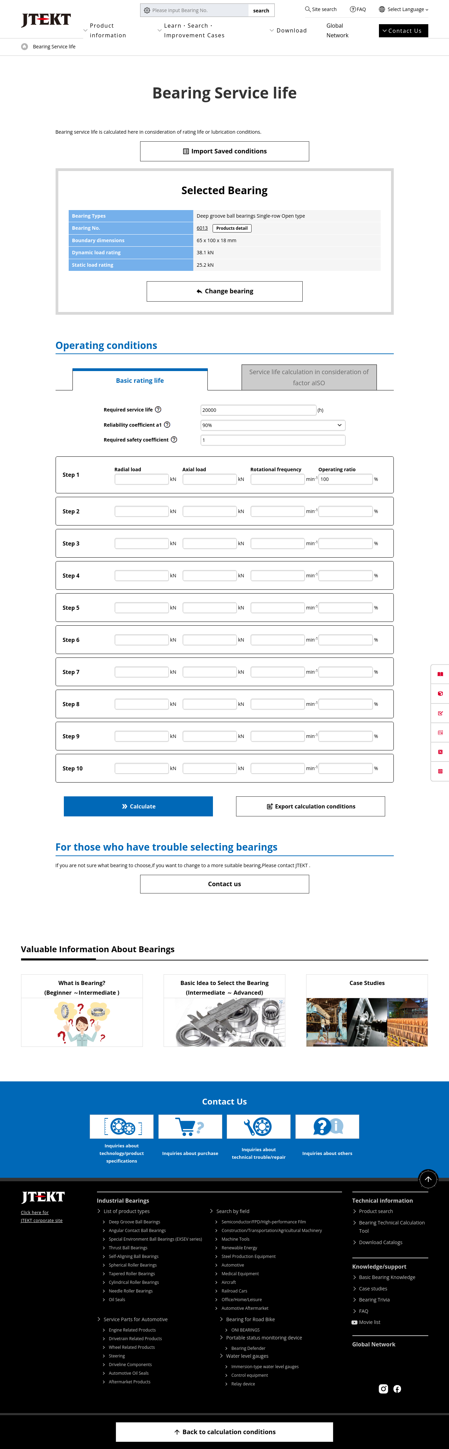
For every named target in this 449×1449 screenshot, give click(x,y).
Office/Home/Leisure (242, 1300)
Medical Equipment (240, 1274)
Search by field (232, 1211)
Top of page (24, 46)
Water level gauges (247, 1356)
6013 (202, 228)
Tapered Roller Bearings (132, 1274)
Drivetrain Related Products (135, 1339)
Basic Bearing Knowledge (387, 1277)
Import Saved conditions (224, 151)
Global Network (337, 30)
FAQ (361, 9)
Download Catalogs (381, 1242)
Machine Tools (236, 1239)
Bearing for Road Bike (250, 1319)
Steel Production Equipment (249, 1256)
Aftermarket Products (129, 1382)
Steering (117, 1356)
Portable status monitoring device (264, 1337)
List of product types (127, 1211)
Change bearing (224, 291)
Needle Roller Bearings (131, 1291)
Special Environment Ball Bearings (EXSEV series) (155, 1239)
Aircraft (229, 1282)
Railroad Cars (234, 1291)
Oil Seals (117, 1300)
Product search (376, 1211)
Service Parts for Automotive (136, 1319)
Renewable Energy (239, 1248)
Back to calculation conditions (224, 1432)
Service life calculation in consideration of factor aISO (309, 377)
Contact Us (405, 31)
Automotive (233, 1265)
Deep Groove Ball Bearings (134, 1222)
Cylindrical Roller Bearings (134, 1282)
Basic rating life (140, 380)
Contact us (224, 884)
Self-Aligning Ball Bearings (134, 1256)
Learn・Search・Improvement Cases (194, 30)
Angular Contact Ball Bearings (137, 1230)
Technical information (382, 1200)
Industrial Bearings (123, 1200)
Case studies (373, 1288)
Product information (108, 30)
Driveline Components (130, 1364)
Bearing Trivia (374, 1299)
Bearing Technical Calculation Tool (392, 1226)
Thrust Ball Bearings (128, 1248)
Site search (324, 9)
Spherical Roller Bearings (133, 1265)
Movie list (370, 1322)
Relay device (243, 1384)
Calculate (138, 806)
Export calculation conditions (311, 806)
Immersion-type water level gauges (265, 1367)
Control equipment (250, 1375)
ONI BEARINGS (246, 1330)
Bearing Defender (249, 1348)
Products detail (232, 228)
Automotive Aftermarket (245, 1308)
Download (291, 30)
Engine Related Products (132, 1330)
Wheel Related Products (132, 1347)
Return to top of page (428, 1179)
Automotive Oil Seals (129, 1373)
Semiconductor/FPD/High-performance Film (264, 1222)
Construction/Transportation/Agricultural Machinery (272, 1230)
